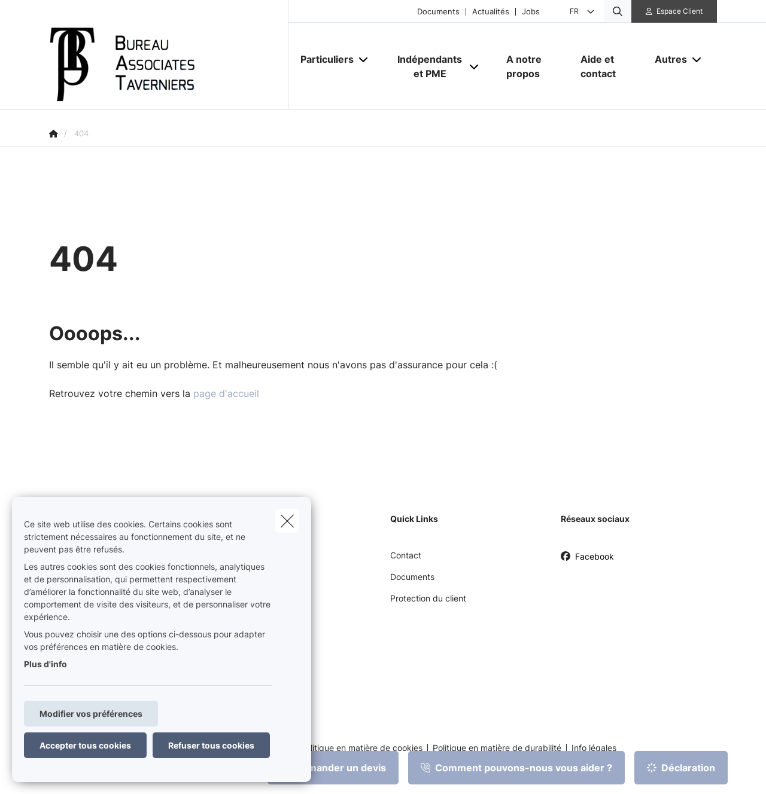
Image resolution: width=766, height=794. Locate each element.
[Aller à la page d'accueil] (168, 55)
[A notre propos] (531, 66)
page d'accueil (226, 393)
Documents (438, 12)
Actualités (490, 12)
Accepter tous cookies (85, 745)
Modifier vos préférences (90, 714)
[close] (287, 521)
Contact (405, 555)
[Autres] (666, 59)
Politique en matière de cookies (361, 748)
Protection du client (428, 598)
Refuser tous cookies (211, 745)
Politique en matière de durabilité (497, 748)
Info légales (594, 748)
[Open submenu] (364, 58)
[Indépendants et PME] (425, 66)
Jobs (531, 12)
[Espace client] (674, 11)
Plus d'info (45, 664)
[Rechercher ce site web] (617, 11)
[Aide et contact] (606, 66)
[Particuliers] (322, 59)
